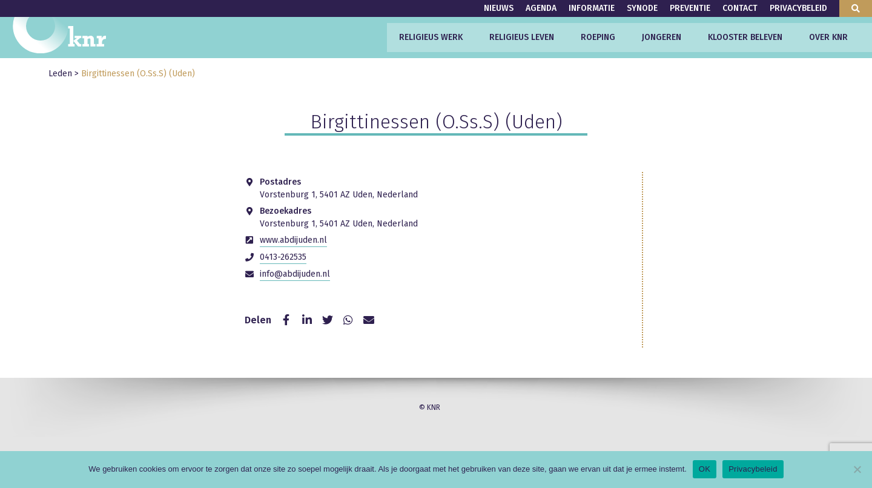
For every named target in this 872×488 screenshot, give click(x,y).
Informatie (592, 8)
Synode (642, 8)
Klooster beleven (745, 37)
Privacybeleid (798, 8)
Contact (740, 8)
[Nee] (857, 469)
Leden (60, 73)
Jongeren (661, 37)
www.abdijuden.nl (293, 240)
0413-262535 (283, 257)
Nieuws (499, 8)
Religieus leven (521, 37)
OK (704, 468)
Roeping (598, 37)
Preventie (690, 8)
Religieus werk (431, 37)
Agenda (541, 8)
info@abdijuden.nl (295, 274)
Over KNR (828, 37)
